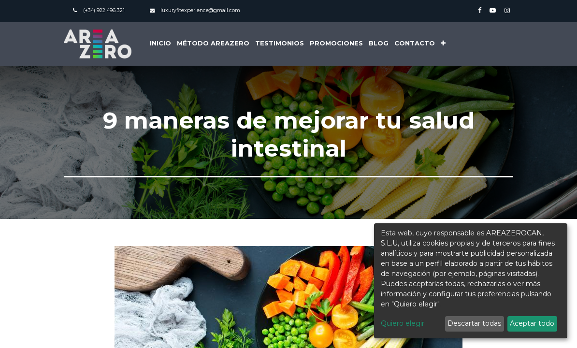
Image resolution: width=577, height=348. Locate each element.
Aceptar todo (532, 323)
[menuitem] (160, 44)
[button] (443, 44)
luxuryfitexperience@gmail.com (200, 10)
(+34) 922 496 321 (104, 10)
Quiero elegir (402, 323)
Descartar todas (474, 323)
